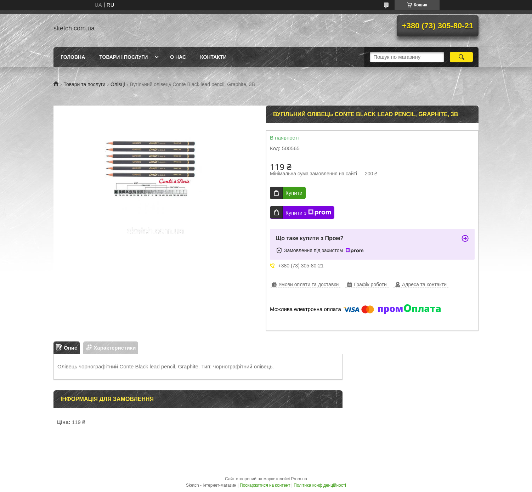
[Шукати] (461, 57)
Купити (293, 193)
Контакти (213, 57)
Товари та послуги (84, 84)
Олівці (118, 84)
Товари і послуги (123, 57)
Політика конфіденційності (320, 485)
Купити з (308, 212)
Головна (73, 57)
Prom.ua (299, 478)
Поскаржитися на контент (265, 485)
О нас (178, 57)
